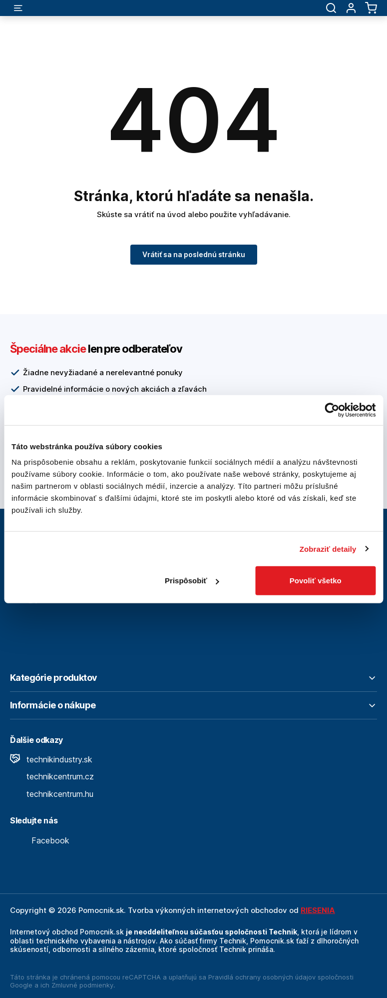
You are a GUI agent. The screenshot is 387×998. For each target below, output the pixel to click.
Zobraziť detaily (328, 548)
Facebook (39, 840)
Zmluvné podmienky (82, 985)
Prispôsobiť (192, 580)
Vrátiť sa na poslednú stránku (193, 254)
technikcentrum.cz (52, 776)
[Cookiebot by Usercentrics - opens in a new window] (332, 409)
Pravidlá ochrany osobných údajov (262, 977)
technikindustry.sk (51, 759)
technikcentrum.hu (51, 794)
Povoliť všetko (316, 580)
